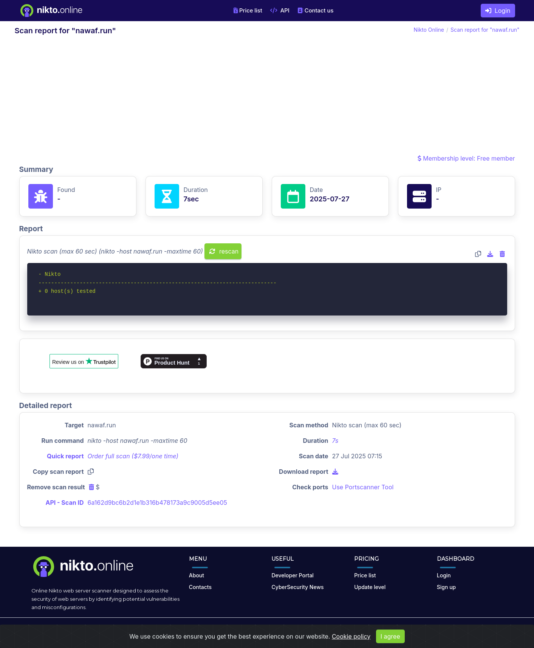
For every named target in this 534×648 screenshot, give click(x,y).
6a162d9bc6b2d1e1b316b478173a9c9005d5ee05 (158, 502)
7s (335, 440)
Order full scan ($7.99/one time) (133, 456)
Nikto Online (428, 29)
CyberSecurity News (297, 587)
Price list (248, 10)
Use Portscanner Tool (363, 487)
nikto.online (86, 630)
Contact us (315, 10)
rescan (223, 251)
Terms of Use (275, 630)
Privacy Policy (315, 630)
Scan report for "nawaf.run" (484, 29)
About (196, 575)
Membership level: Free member (466, 158)
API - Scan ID (65, 502)
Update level (369, 587)
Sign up (446, 587)
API (279, 10)
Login (498, 10)
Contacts (200, 587)
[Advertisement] (267, 97)
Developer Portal (292, 575)
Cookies (347, 630)
